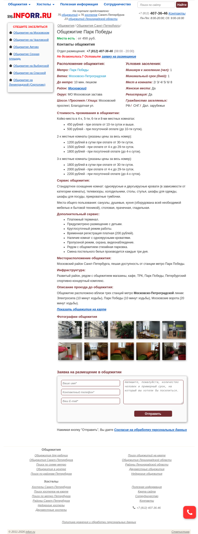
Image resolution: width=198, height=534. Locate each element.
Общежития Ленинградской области (147, 459)
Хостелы (45, 4)
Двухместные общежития (146, 469)
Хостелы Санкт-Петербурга (51, 486)
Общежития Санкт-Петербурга (98, 26)
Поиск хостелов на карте (51, 491)
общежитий (70, 14)
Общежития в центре (51, 469)
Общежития (19, 4)
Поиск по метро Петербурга (51, 496)
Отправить (153, 414)
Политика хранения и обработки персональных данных (99, 522)
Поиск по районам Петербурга (51, 473)
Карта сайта (147, 491)
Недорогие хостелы (51, 505)
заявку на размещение (119, 56)
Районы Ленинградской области (146, 464)
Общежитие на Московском (31, 32)
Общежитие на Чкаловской (31, 39)
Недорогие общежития (146, 473)
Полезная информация (79, 4)
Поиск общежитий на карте (147, 455)
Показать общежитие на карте (82, 309)
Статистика (180, 531)
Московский (77, 88)
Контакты (177, 13)
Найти (182, 5)
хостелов (91, 14)
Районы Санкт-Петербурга (51, 500)
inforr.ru (30, 531)
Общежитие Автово (26, 46)
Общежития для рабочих (51, 455)
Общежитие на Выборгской (31, 65)
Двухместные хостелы (51, 509)
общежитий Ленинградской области (93, 18)
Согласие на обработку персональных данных (150, 430)
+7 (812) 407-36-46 (100, 51)
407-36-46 (153, 13)
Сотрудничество (117, 4)
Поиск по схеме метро (51, 464)
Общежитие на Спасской (30, 72)
